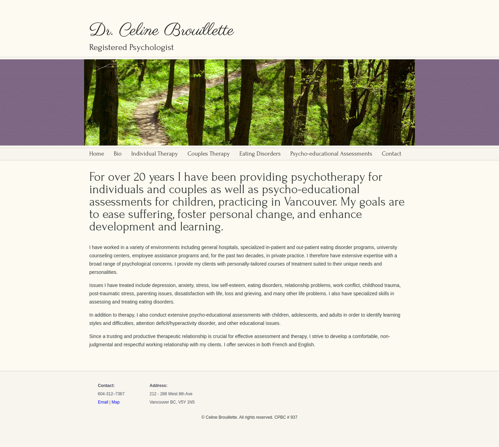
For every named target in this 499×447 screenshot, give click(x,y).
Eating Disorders (260, 153)
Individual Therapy (154, 153)
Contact (391, 153)
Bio (118, 153)
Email (103, 402)
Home (96, 153)
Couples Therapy (208, 153)
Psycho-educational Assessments (331, 153)
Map (116, 402)
